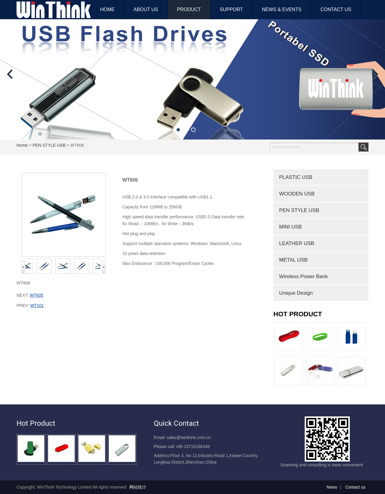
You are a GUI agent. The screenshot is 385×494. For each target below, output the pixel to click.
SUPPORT (231, 9)
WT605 (36, 295)
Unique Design (296, 293)
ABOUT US (146, 9)
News (332, 487)
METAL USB (293, 260)
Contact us (355, 487)
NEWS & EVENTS (282, 9)
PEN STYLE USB (49, 145)
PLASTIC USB (296, 177)
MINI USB (290, 227)
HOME (107, 9)
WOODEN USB (297, 194)
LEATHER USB (296, 243)
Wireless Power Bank (303, 276)
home (22, 145)
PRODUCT (189, 9)
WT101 (37, 305)
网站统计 (137, 487)
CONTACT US (335, 9)
